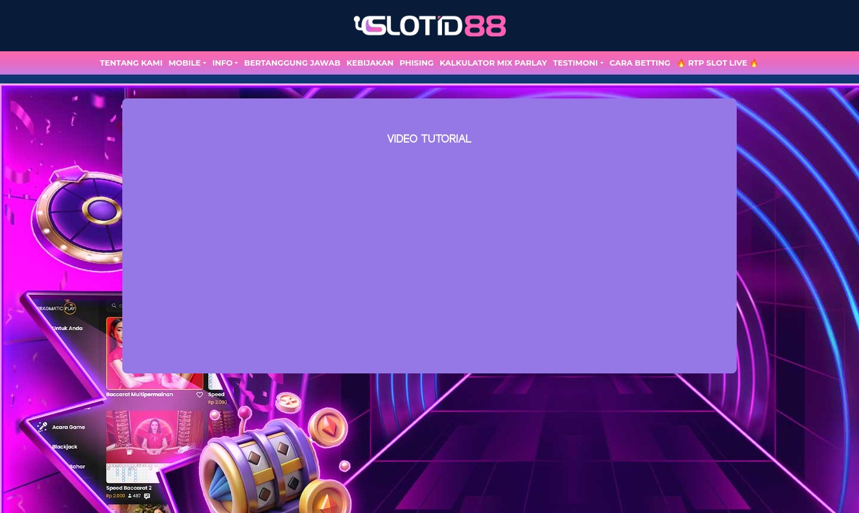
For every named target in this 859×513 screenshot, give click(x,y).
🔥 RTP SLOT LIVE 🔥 (717, 62)
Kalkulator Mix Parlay (493, 62)
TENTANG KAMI (131, 62)
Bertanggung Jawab (292, 62)
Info (222, 62)
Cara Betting (640, 62)
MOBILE (184, 62)
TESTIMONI (575, 62)
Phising (417, 62)
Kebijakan (370, 62)
